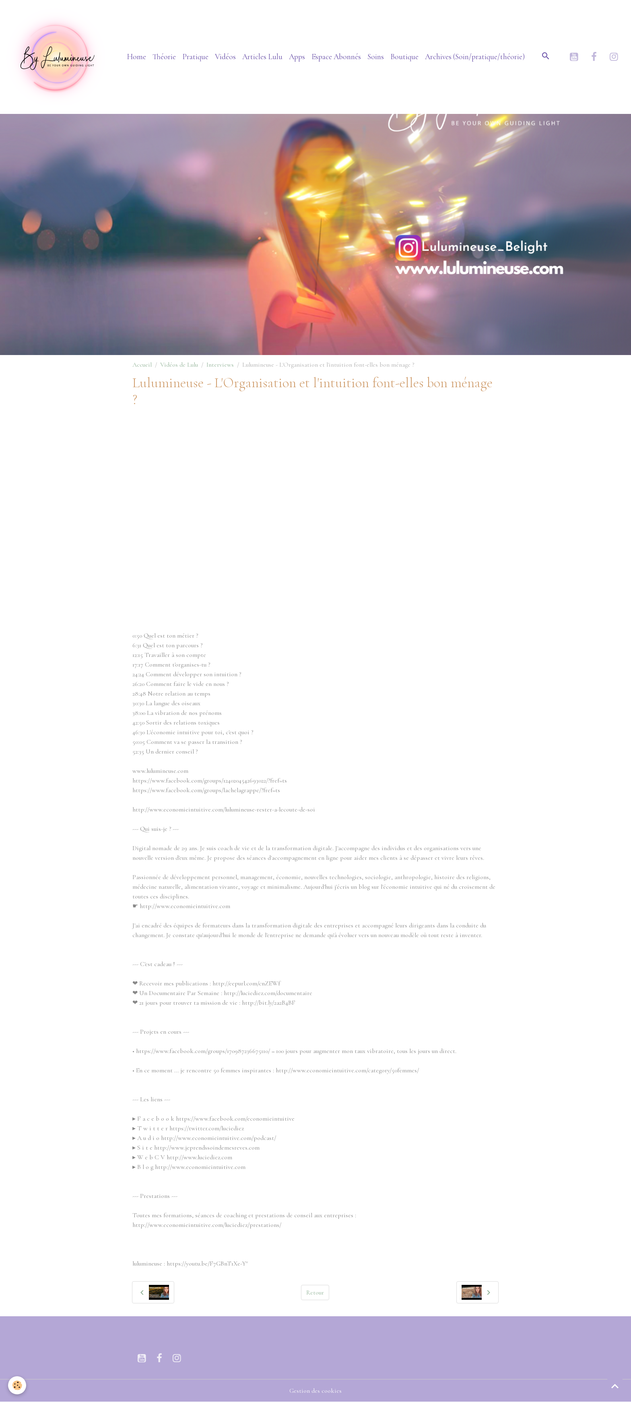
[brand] (58, 56)
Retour (315, 1292)
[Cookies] (17, 1385)
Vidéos (225, 57)
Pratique (195, 57)
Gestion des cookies (315, 1391)
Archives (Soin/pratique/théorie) (475, 57)
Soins (375, 57)
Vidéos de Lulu (179, 365)
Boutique (404, 57)
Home (136, 57)
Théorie (164, 57)
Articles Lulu (262, 57)
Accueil (142, 365)
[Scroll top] (615, 1386)
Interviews (220, 365)
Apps (297, 57)
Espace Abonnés (336, 57)
